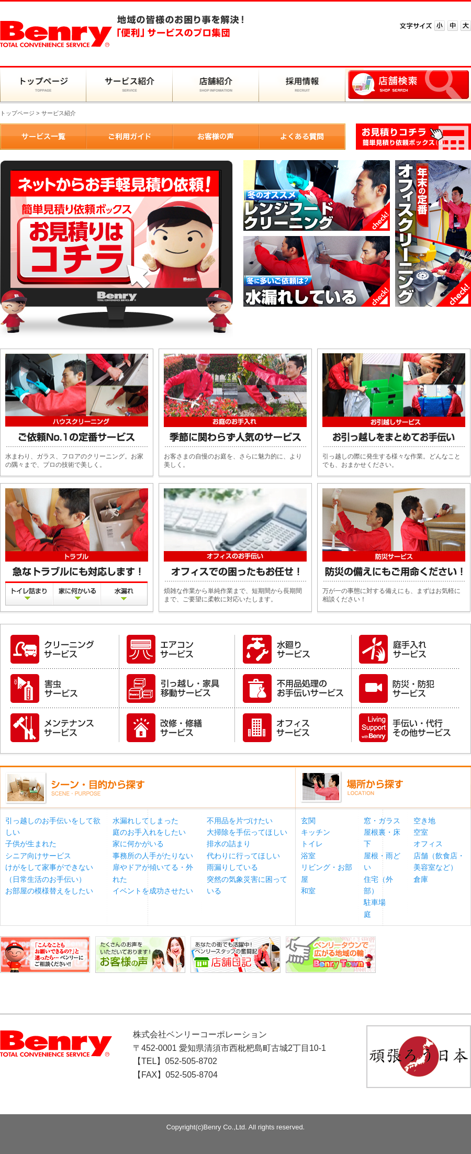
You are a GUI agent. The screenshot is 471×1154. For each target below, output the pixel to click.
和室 (308, 891)
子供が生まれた (31, 843)
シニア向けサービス (38, 856)
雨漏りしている (232, 867)
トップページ (17, 113)
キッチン (315, 832)
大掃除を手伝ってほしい (247, 832)
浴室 (308, 856)
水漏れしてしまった (145, 820)
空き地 (424, 820)
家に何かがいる (138, 843)
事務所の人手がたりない (153, 856)
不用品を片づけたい (240, 820)
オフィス (428, 843)
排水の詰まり (229, 843)
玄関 (308, 820)
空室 (420, 832)
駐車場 (375, 902)
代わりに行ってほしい (243, 856)
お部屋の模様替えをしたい (49, 891)
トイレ (312, 843)
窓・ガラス (382, 820)
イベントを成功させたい (153, 891)
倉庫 (420, 879)
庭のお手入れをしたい (149, 832)
